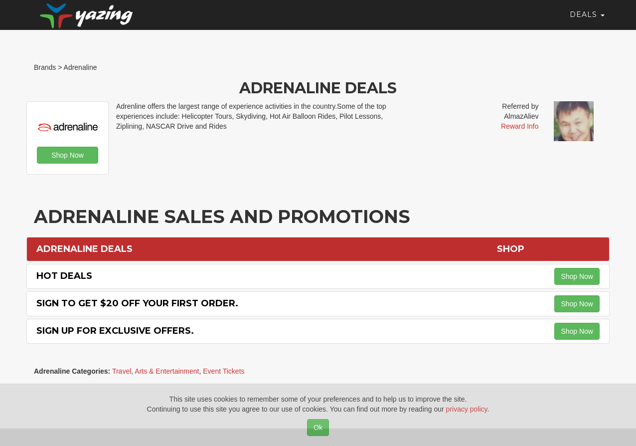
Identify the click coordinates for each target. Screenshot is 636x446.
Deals (587, 22)
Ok (318, 428)
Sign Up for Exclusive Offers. (115, 330)
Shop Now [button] (67, 155)
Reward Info (519, 126)
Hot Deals (64, 275)
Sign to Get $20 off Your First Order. (137, 303)
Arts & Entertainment (167, 371)
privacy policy (466, 409)
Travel (121, 371)
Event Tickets (223, 371)
